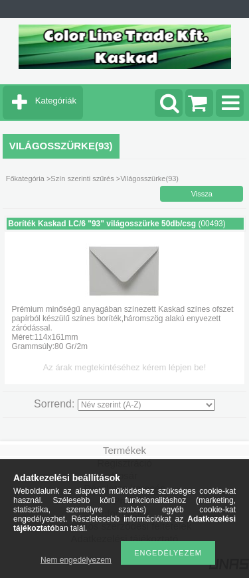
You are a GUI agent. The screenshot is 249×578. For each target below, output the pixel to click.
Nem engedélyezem (76, 560)
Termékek (124, 450)
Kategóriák (55, 101)
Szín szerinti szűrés (82, 178)
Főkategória (25, 178)
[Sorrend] (146, 405)
